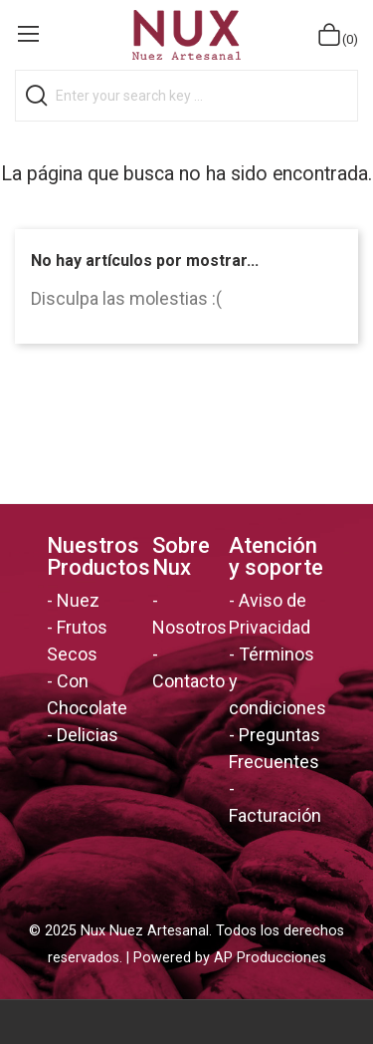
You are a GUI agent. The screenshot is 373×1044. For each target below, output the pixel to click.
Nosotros (189, 627)
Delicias (87, 734)
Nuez (78, 600)
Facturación (275, 815)
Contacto (188, 680)
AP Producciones (270, 957)
